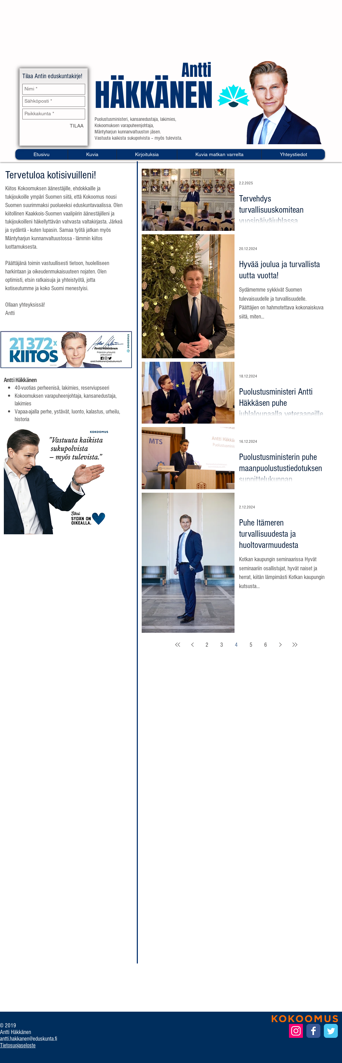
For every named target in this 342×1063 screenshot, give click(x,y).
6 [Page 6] (265, 645)
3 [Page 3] (221, 645)
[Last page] (295, 644)
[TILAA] (76, 126)
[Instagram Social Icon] (296, 1031)
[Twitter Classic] (331, 1031)
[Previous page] (192, 644)
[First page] (177, 644)
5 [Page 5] (251, 645)
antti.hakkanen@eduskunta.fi (28, 1038)
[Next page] (280, 644)
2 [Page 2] (207, 645)
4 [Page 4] (236, 645)
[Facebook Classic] (313, 1031)
